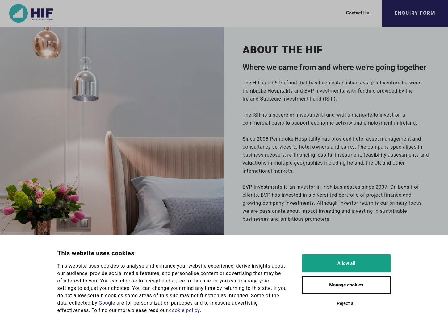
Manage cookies (346, 285)
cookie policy (184, 310)
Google (107, 303)
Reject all (346, 303)
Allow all (346, 263)
